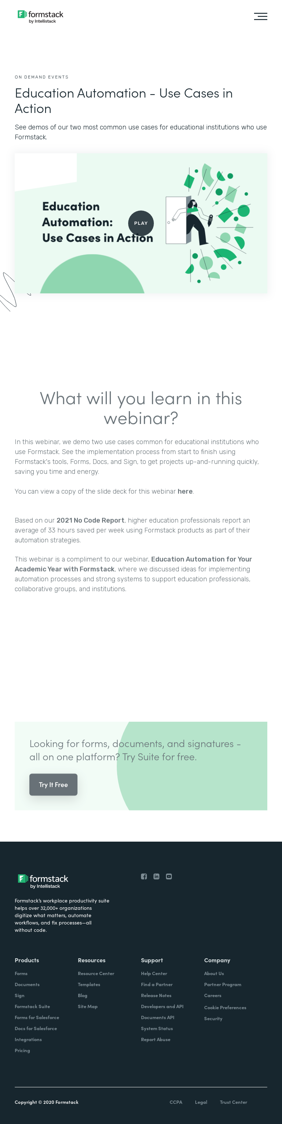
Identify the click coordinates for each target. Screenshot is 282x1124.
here (185, 500)
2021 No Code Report (90, 529)
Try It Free (53, 792)
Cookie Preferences (225, 1007)
